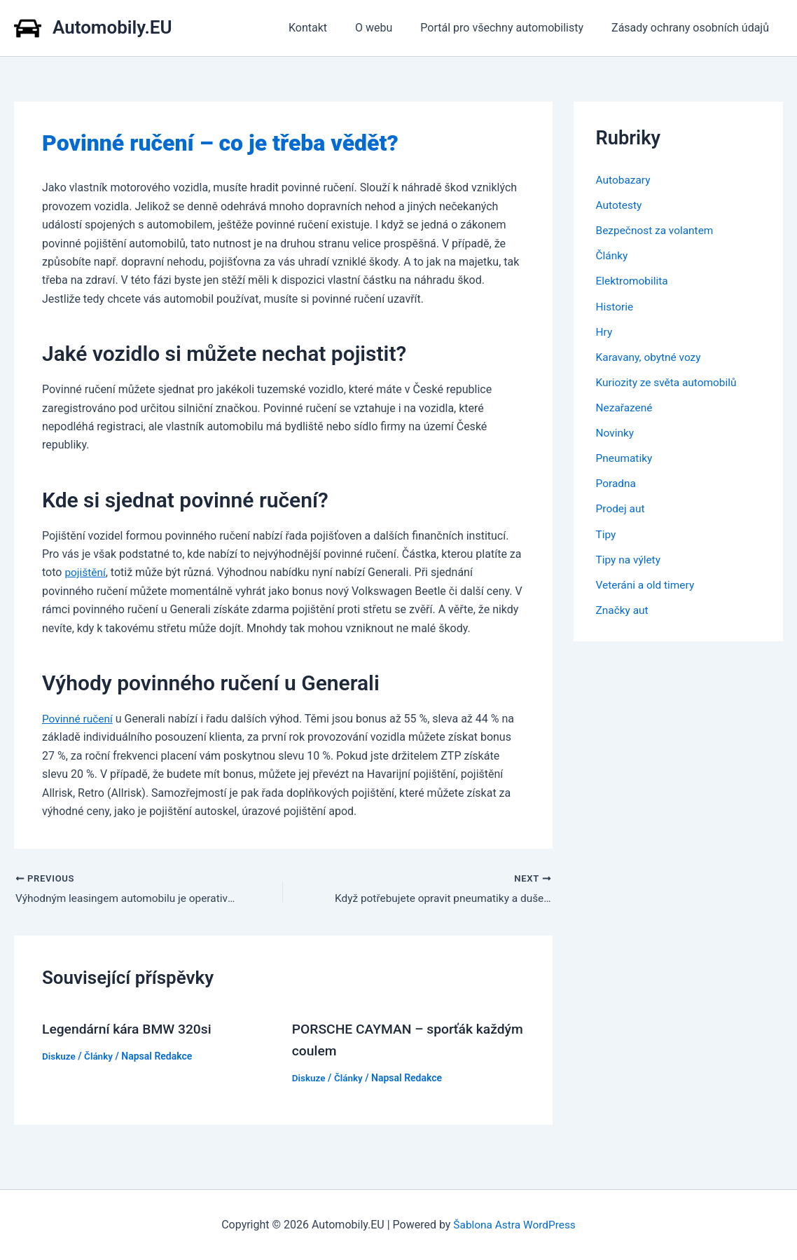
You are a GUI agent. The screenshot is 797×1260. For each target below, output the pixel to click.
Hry (605, 331)
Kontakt (327, 27)
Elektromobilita (633, 280)
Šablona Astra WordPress (514, 1224)
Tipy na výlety (629, 558)
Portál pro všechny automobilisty (510, 27)
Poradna (617, 482)
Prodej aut (621, 507)
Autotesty (620, 205)
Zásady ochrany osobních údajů (693, 27)
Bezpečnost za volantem (657, 230)
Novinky (616, 432)
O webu (387, 27)
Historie (615, 306)
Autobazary (624, 179)
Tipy (606, 533)
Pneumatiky (625, 457)
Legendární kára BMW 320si (130, 1029)
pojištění (85, 572)
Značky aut (623, 608)
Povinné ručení (79, 718)
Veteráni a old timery (647, 583)
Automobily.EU (112, 27)
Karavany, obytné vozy (650, 356)
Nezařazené (625, 406)
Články (100, 1056)
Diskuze (59, 1056)
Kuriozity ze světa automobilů (669, 381)
